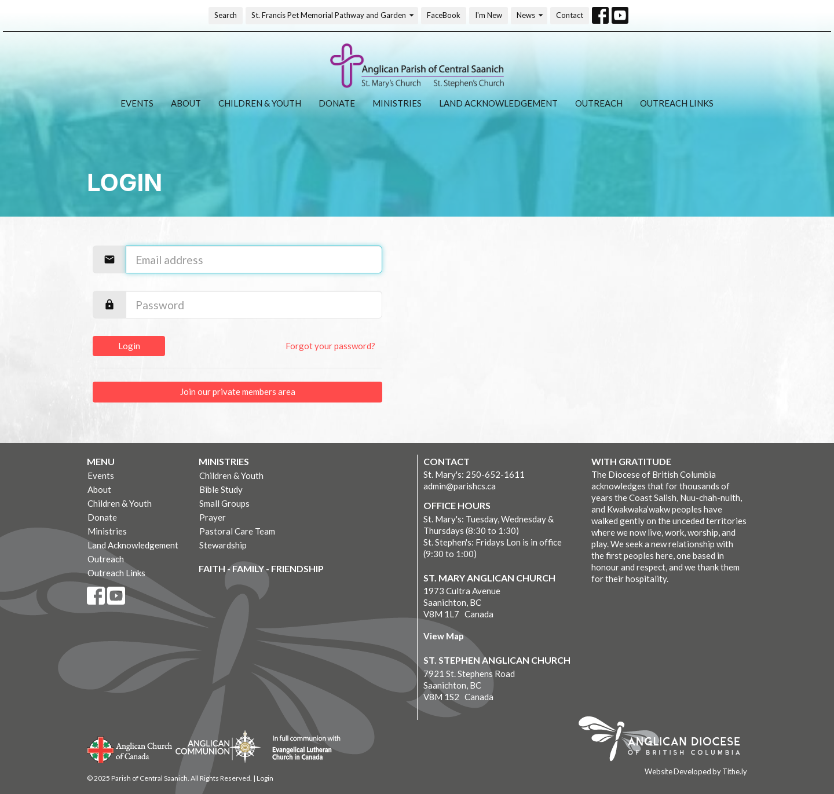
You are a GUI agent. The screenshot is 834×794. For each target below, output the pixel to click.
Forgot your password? (330, 346)
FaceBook (443, 15)
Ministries (397, 103)
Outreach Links (677, 103)
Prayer (212, 517)
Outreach (599, 103)
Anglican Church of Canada (130, 748)
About (186, 103)
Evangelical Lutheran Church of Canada (302, 748)
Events (136, 103)
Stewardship (223, 545)
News (530, 15)
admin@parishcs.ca (459, 486)
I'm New (488, 15)
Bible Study (221, 489)
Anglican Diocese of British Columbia (665, 741)
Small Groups (224, 503)
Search (225, 15)
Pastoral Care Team (237, 531)
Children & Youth (259, 103)
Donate (337, 103)
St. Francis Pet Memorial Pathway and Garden (333, 15)
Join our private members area (237, 391)
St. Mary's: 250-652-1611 (474, 474)
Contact (569, 15)
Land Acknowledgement (498, 103)
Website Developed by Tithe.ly (696, 771)
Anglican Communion (218, 746)
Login (129, 346)
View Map (443, 636)
